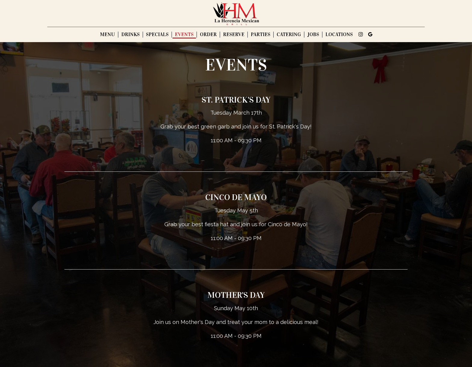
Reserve (233, 35)
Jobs (313, 35)
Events (184, 35)
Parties (260, 35)
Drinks (130, 35)
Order (208, 35)
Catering (289, 35)
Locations (339, 35)
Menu (107, 35)
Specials (157, 35)
